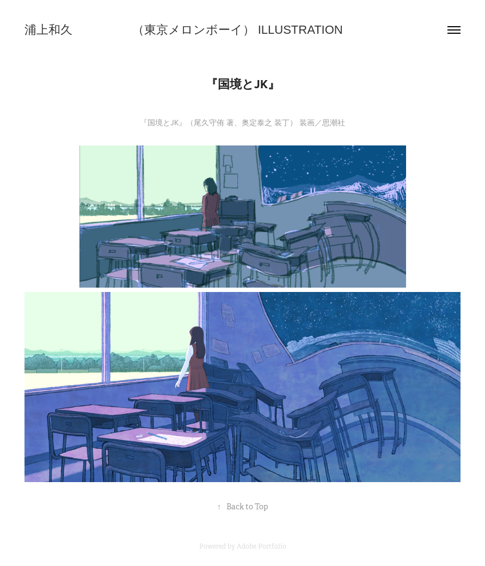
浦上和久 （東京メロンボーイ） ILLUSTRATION (183, 29)
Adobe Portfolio (261, 546)
